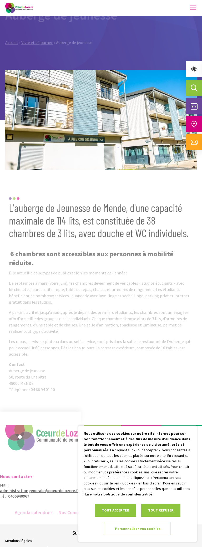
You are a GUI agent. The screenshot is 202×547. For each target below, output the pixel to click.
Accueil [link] (11, 37)
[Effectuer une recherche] (194, 88)
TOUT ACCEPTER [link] (115, 510)
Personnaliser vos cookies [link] (137, 528)
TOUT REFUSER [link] (161, 510)
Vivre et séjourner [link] (37, 37)
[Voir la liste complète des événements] (194, 106)
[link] (194, 69)
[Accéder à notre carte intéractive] (194, 124)
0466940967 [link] (15, 496)
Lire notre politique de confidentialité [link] (118, 494)
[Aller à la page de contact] (194, 142)
